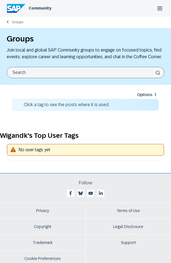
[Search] (85, 72)
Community (40, 8)
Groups (17, 22)
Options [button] (144, 94)
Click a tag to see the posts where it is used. (66, 104)
